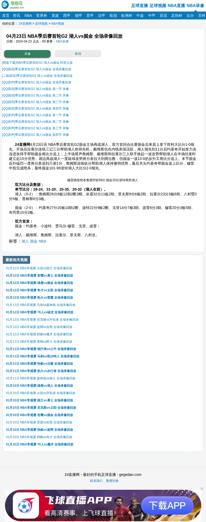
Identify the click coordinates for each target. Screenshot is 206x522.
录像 (27, 54)
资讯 (16, 15)
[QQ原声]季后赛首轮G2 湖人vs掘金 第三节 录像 (35, 128)
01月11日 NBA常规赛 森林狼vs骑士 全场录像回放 (40, 378)
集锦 (78, 54)
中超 (140, 15)
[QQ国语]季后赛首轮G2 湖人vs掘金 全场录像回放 (36, 69)
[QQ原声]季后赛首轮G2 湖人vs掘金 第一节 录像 (35, 115)
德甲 (78, 15)
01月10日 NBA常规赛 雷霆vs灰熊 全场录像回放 (39, 422)
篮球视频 (41, 23)
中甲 (151, 15)
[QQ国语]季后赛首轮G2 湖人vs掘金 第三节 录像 (35, 102)
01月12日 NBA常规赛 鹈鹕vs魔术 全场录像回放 (39, 334)
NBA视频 (57, 23)
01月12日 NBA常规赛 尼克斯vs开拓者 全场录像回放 (42, 319)
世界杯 (41, 15)
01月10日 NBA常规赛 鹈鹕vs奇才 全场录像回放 (39, 437)
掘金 (33, 241)
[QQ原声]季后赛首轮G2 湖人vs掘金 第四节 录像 (35, 135)
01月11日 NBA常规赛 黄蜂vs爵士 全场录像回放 (39, 341)
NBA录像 (195, 5)
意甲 (90, 15)
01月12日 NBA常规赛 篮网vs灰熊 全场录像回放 (39, 327)
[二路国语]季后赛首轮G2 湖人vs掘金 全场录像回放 (37, 76)
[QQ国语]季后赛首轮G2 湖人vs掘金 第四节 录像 (35, 108)
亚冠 (163, 15)
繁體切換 (112, 481)
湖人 (25, 241)
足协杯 (176, 15)
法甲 (101, 15)
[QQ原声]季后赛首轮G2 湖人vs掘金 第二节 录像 (35, 121)
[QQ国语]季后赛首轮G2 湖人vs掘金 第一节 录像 (35, 89)
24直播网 (25, 23)
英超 (55, 15)
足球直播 (139, 5)
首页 (5, 15)
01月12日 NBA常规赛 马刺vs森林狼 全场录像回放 (40, 305)
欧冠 (113, 15)
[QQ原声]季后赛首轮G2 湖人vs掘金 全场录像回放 (36, 82)
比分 (190, 15)
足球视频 (157, 5)
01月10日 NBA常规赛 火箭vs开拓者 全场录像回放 (40, 393)
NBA (28, 15)
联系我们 (96, 481)
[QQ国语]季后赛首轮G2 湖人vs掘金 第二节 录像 (35, 95)
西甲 (66, 15)
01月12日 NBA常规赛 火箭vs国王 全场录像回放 (39, 268)
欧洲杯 (126, 15)
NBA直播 (176, 5)
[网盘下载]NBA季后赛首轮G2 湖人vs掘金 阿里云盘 (37, 62)
